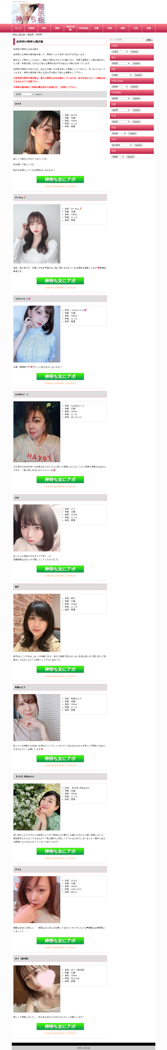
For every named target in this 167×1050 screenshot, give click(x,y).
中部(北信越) (70, 28)
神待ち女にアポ (60, 179)
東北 (44, 28)
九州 (136, 28)
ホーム (18, 28)
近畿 (96, 28)
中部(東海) (83, 28)
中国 (109, 28)
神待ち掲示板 (83, 1048)
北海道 (31, 28)
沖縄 (149, 28)
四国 (123, 28)
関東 (57, 28)
